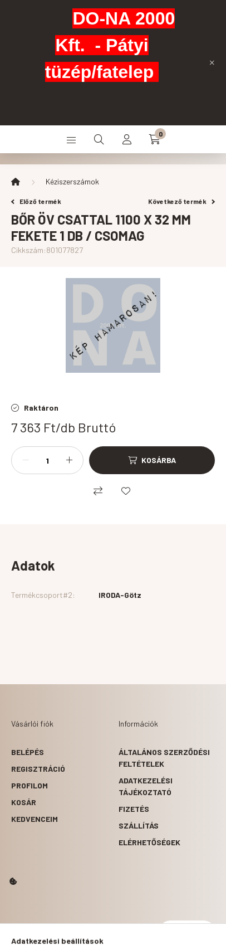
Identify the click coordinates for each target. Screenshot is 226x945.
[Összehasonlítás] (98, 491)
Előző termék (36, 201)
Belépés (27, 752)
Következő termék (181, 201)
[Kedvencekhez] (126, 491)
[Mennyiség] (47, 460)
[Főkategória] (15, 182)
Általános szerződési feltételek (164, 757)
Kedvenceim (34, 819)
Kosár (23, 802)
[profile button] (127, 139)
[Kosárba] (152, 460)
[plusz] (69, 460)
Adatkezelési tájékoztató (146, 786)
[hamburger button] (71, 139)
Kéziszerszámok (72, 181)
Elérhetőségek (149, 842)
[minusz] (25, 460)
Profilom (29, 785)
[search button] (99, 139)
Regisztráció (38, 768)
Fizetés (134, 809)
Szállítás (139, 825)
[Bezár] (212, 62)
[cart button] (155, 139)
